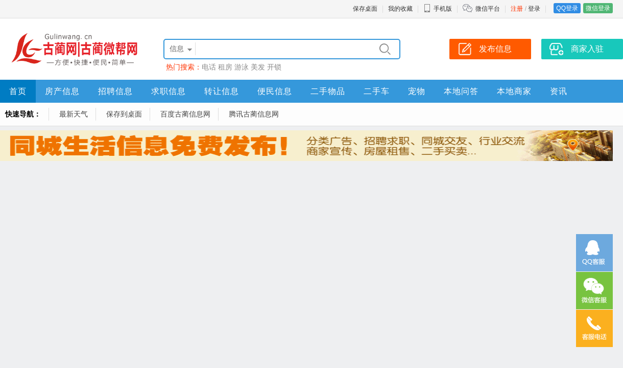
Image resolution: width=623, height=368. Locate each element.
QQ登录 (567, 8)
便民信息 (274, 91)
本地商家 (514, 91)
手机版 (437, 8)
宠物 (416, 91)
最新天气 (73, 114)
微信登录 (598, 8)
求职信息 (168, 91)
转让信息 (221, 91)
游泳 (241, 67)
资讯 (558, 91)
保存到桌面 (124, 114)
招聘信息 (115, 91)
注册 (517, 8)
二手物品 (327, 91)
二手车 (377, 91)
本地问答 (461, 91)
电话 (209, 67)
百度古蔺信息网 (185, 114)
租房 (225, 67)
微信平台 (487, 8)
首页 (18, 91)
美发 (258, 67)
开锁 (274, 67)
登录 (534, 8)
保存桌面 (365, 8)
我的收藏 (400, 8)
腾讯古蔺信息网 (254, 114)
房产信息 (62, 91)
